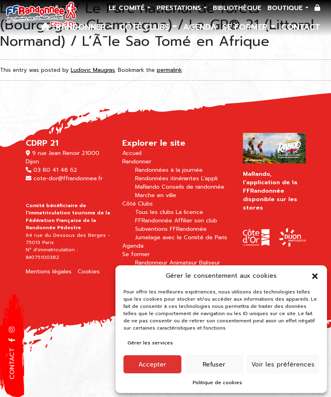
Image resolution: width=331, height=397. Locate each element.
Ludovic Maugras (93, 70)
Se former (246, 27)
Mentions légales (49, 271)
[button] (315, 276)
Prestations (180, 8)
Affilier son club (195, 220)
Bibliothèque (237, 8)
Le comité (128, 8)
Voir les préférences (283, 364)
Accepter (152, 364)
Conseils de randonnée (193, 187)
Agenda (199, 27)
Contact (300, 27)
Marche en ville (155, 195)
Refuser (214, 364)
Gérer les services (150, 342)
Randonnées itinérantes (167, 178)
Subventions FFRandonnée (171, 229)
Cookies (89, 271)
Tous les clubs (154, 212)
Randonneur (151, 263)
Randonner (82, 27)
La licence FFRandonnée (169, 216)
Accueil (132, 153)
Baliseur (209, 263)
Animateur (183, 263)
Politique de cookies (217, 382)
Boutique (286, 8)
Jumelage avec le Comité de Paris (181, 237)
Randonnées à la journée (169, 170)
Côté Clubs (145, 27)
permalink (169, 70)
